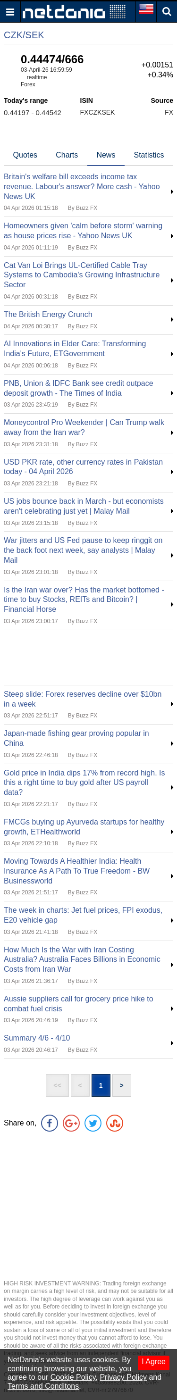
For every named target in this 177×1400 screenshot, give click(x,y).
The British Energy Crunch (48, 314)
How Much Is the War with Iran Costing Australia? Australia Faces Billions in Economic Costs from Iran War (82, 960)
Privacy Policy (123, 1377)
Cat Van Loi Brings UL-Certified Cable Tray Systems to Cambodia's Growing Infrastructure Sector (82, 275)
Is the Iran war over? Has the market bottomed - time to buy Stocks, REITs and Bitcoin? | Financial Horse (84, 600)
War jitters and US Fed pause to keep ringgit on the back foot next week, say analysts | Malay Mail (83, 550)
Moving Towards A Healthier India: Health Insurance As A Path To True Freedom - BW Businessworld (77, 871)
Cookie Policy (73, 1377)
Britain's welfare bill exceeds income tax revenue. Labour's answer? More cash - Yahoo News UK (82, 186)
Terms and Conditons (43, 1386)
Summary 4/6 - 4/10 (37, 1038)
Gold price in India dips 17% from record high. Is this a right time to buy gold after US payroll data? (84, 783)
